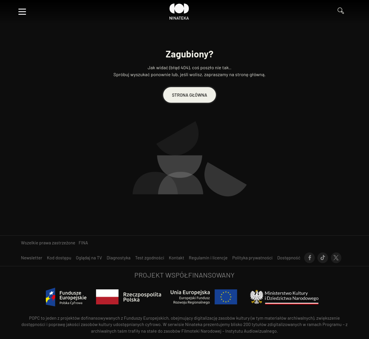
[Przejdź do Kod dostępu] (59, 257)
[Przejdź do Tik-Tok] (323, 258)
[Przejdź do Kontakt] (177, 257)
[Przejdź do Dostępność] (289, 257)
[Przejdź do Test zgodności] (150, 257)
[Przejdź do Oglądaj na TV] (89, 257)
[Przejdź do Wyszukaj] (343, 12)
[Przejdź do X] (336, 258)
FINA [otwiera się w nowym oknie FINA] (83, 242)
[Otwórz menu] (22, 11)
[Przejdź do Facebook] (309, 258)
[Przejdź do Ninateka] (179, 11)
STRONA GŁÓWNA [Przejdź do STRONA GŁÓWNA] (189, 95)
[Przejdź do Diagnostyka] (118, 257)
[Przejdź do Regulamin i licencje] (208, 257)
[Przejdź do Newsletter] (32, 257)
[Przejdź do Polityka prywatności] (252, 257)
